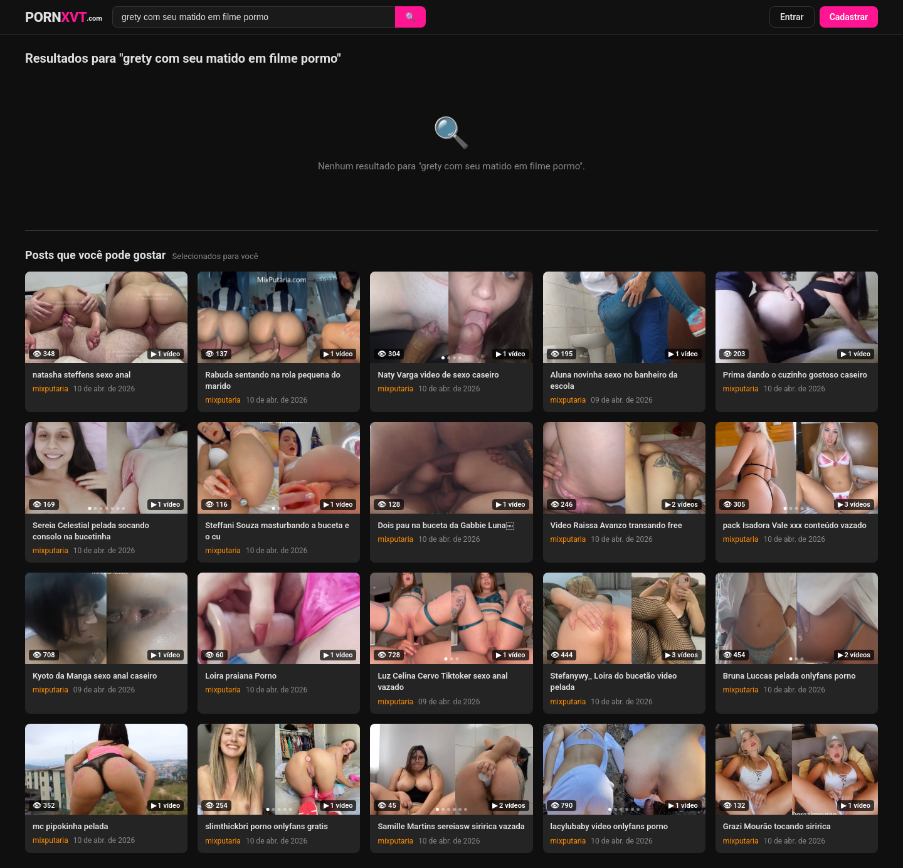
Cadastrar (849, 17)
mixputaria (50, 388)
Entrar (792, 17)
